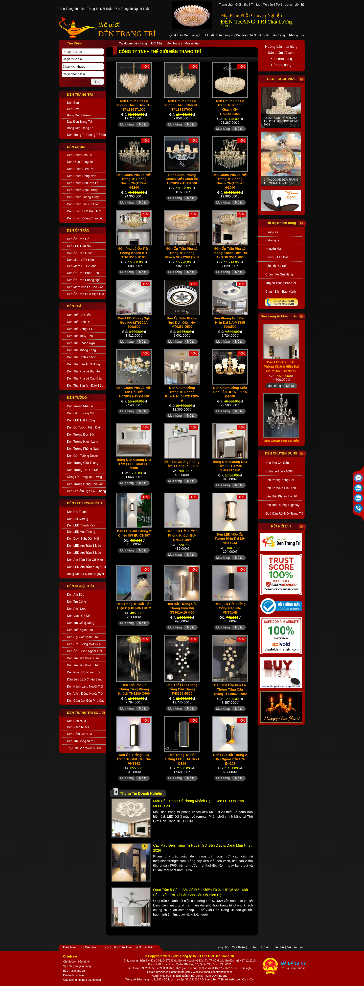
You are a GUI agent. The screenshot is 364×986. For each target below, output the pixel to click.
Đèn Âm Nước (76, 609)
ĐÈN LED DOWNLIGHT (85, 503)
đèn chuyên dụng (281, 453)
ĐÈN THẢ (74, 306)
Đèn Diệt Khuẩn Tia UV (281, 496)
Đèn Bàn (73, 103)
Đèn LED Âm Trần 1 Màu (84, 545)
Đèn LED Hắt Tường (81, 420)
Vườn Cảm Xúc (244, 979)
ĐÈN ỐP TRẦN (78, 230)
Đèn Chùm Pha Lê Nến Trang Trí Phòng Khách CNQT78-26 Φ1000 (229, 181)
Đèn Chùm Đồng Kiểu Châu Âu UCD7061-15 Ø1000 (230, 392)
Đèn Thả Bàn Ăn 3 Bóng (83, 364)
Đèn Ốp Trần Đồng (80, 253)
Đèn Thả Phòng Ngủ (81, 343)
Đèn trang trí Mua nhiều (183, 43)
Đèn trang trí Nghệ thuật (252, 35)
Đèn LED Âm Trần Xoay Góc (86, 567)
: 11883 (157, 979)
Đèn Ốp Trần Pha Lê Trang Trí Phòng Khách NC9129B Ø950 (182, 253)
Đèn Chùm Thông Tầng (83, 197)
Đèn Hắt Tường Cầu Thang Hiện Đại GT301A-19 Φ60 (182, 608)
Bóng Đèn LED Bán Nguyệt (85, 574)
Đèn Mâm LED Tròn (80, 260)
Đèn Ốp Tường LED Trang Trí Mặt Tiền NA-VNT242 (134, 759)
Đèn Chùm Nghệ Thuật (82, 190)
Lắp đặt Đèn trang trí (219, 35)
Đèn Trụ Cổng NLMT (81, 741)
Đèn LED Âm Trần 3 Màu (84, 552)
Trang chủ (226, 4)
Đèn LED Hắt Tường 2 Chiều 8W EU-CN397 (134, 533)
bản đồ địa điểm (277, 266)
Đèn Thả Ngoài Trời (80, 630)
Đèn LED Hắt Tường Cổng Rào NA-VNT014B (229, 608)
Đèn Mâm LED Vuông (81, 266)
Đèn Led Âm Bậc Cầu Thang (86, 491)
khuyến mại (273, 248)
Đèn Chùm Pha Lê (79, 155)
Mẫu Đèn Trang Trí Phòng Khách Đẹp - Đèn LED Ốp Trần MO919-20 (198, 803)
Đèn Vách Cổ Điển (79, 616)
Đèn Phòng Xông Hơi (279, 480)
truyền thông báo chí (280, 283)
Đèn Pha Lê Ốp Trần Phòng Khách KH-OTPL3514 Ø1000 (133, 253)
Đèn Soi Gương (77, 519)
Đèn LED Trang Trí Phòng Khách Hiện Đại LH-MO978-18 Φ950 (281, 376)
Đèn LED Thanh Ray (81, 525)
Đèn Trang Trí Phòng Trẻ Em (86, 135)
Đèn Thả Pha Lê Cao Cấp (84, 378)
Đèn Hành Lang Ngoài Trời (85, 686)
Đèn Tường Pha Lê (80, 406)
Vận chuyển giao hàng (77, 966)
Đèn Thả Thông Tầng (81, 350)
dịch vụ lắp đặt (276, 257)
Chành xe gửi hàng (279, 274)
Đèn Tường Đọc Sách (82, 434)
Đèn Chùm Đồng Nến (81, 176)
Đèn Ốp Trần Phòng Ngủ (83, 280)
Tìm (97, 82)
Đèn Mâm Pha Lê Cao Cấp (85, 287)
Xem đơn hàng (281, 59)
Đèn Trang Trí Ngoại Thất (132, 9)
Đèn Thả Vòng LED (80, 329)
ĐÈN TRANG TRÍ (127, 33)
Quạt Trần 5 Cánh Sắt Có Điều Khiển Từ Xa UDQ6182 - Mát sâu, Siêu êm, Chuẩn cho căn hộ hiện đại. (200, 892)
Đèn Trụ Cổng (76, 601)
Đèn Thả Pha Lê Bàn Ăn (83, 371)
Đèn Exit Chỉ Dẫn (277, 463)
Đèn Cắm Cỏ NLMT (80, 734)
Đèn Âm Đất (75, 594)
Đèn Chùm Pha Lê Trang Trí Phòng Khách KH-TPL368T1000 (230, 107)
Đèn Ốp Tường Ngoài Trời (84, 651)
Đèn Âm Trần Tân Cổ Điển (85, 560)
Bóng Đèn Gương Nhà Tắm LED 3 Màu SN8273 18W (230, 466)
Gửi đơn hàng (281, 65)
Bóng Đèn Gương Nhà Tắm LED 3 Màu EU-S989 (134, 464)
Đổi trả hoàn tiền (73, 975)
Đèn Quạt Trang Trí (80, 162)
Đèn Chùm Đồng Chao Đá (84, 218)
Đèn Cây (73, 109)
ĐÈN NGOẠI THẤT (81, 586)
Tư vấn (268, 4)
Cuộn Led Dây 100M (279, 471)
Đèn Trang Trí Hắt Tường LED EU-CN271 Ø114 (182, 759)
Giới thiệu (241, 4)
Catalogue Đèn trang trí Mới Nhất (141, 43)
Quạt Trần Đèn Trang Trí (185, 35)
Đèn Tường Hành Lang (82, 441)
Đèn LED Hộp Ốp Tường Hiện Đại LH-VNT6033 (230, 539)
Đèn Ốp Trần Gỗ (78, 239)
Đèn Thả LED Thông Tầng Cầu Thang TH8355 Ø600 (182, 689)
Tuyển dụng (284, 4)
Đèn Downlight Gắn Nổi (83, 538)
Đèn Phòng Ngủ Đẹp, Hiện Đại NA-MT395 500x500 (230, 322)
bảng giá (271, 232)
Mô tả (143, 124)
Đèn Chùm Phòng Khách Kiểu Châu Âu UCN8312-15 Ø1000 (182, 179)
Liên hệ (299, 4)
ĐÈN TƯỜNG (77, 397)
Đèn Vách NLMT (78, 727)
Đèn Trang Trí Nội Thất (96, 9)
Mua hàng (126, 124)
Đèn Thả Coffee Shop (81, 357)
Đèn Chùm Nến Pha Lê (82, 183)
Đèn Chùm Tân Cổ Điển (83, 204)
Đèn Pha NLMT (77, 721)
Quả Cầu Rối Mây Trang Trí (283, 513)
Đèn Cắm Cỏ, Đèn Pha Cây (85, 700)
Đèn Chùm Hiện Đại (80, 169)
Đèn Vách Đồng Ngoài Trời (85, 693)
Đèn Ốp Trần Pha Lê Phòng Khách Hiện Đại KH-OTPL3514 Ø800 (229, 253)
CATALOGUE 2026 (281, 79)
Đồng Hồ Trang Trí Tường (84, 477)
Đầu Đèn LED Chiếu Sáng (85, 679)
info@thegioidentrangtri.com (173, 971)
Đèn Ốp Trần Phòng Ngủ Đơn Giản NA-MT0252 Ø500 (182, 322)
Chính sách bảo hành (76, 961)
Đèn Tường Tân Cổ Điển (83, 470)
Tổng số (130, 979)
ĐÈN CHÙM (76, 147)
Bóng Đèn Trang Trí (80, 128)
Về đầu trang (296, 947)
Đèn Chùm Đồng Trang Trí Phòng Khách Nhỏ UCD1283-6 (182, 394)
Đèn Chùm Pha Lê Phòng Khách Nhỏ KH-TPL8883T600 (181, 105)
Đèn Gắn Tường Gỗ (80, 413)
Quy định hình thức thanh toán (82, 979)
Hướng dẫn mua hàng (281, 46)
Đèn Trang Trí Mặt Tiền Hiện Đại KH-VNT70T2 (134, 606)
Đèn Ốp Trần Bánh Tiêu (83, 273)
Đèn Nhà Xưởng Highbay (282, 505)
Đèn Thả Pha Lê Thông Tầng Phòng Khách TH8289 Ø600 (134, 689)
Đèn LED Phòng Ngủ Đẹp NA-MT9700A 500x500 (134, 322)
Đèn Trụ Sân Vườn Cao (83, 658)
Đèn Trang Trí (68, 9)
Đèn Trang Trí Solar (86, 713)
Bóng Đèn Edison (78, 115)
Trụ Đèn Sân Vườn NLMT (84, 748)
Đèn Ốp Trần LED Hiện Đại (85, 294)
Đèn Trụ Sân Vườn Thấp (83, 665)
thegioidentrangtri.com (218, 971)
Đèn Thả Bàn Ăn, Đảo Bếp (85, 385)
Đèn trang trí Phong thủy (288, 35)
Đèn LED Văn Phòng (81, 532)
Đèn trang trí (144, 979)
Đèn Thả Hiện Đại (79, 322)
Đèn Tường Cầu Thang (82, 463)
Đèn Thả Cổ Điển (78, 315)
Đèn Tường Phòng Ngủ (83, 448)
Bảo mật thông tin (74, 970)
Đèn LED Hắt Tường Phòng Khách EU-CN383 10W (181, 535)
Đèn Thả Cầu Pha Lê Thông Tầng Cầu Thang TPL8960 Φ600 (230, 689)
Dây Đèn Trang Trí (79, 121)
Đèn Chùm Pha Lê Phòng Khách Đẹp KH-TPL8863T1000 (134, 105)
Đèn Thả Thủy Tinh (80, 336)
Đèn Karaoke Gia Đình (280, 488)
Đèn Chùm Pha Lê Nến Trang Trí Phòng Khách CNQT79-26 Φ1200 (133, 181)
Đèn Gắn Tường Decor (82, 456)
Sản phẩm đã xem (281, 53)
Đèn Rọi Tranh (77, 512)
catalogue (272, 240)
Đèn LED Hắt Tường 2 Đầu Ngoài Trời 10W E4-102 (230, 759)
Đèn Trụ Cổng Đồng (80, 623)
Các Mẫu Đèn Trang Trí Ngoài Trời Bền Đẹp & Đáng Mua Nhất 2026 (202, 847)
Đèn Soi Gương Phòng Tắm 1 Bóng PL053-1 (181, 464)
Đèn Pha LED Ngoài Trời (83, 672)
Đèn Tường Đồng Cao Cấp (85, 484)
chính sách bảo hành (280, 291)
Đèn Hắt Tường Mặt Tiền (84, 644)
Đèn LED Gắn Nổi (79, 246)
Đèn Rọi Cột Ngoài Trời (82, 637)
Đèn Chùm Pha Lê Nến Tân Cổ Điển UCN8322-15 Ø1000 (133, 392)
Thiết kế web (226, 979)
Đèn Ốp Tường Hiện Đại (83, 427)
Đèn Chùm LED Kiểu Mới (84, 211)
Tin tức (255, 4)
